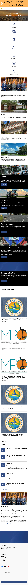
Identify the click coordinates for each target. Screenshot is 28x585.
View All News (4, 441)
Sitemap (2, 556)
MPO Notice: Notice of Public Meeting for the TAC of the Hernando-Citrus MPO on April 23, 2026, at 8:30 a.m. (14, 348)
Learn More (21, 2)
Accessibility (3, 557)
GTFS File (3, 560)
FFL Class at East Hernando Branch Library (16, 483)
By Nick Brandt (4, 408)
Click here (4, 208)
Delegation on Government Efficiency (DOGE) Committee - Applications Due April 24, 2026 (12, 435)
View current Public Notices (7, 525)
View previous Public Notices (7, 523)
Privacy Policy (4, 559)
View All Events (4, 489)
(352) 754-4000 (4, 548)
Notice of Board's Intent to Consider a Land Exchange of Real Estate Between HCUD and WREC (14, 319)
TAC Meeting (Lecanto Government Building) (16, 448)
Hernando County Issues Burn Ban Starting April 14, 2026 (14, 406)
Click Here (4, 184)
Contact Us (3, 550)
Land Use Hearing (10, 473)
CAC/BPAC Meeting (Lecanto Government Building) (16, 456)
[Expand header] (26, 8)
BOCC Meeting (9, 463)
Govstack (6, 576)
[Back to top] (14, 582)
